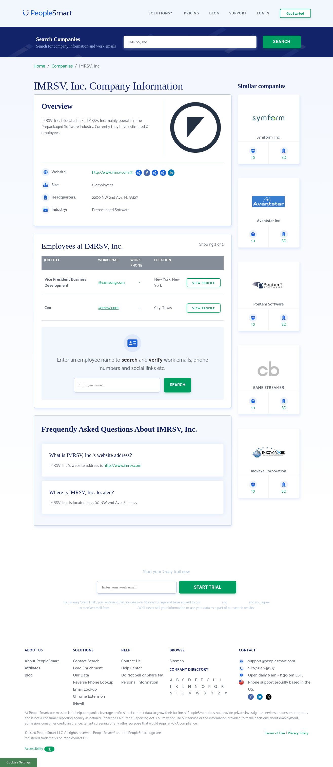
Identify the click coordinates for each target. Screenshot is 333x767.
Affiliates (32, 668)
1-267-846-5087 (257, 668)
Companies (62, 66)
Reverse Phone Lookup (93, 682)
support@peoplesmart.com (267, 661)
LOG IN (263, 13)
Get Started (295, 14)
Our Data (81, 675)
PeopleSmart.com (123, 608)
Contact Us (131, 661)
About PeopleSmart (42, 661)
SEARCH (281, 41)
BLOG (214, 13)
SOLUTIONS (160, 13)
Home (39, 66)
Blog (29, 675)
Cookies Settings (19, 762)
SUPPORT (238, 13)
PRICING (191, 13)
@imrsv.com (109, 307)
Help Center (131, 668)
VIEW (203, 283)
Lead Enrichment (88, 668)
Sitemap (176, 661)
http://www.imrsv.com (110, 173)
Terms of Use (211, 602)
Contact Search (86, 661)
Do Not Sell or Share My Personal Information (142, 679)
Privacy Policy (238, 602)
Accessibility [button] (40, 749)
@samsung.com (112, 282)
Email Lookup (85, 689)
